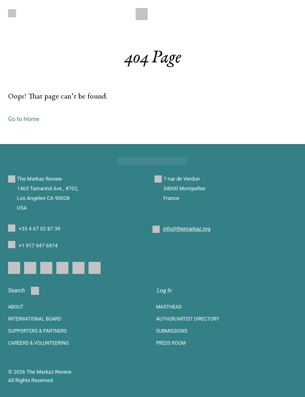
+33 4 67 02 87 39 (39, 229)
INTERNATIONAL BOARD (34, 319)
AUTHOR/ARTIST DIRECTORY (187, 319)
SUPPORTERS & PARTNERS (37, 331)
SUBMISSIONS (172, 331)
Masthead (169, 307)
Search (23, 291)
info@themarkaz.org (186, 229)
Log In (164, 290)
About (16, 307)
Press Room (170, 343)
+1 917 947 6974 (38, 246)
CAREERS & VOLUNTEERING (38, 343)
